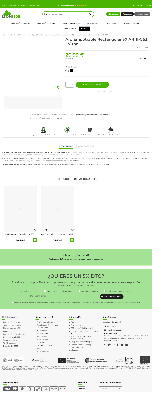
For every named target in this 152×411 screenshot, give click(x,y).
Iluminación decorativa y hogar (60, 291)
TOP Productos (9, 343)
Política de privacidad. (131, 303)
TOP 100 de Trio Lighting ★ (82, 328)
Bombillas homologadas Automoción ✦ (81, 337)
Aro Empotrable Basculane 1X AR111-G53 (20, 235)
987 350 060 (7, 5)
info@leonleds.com (32, 5)
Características (85, 146)
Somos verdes (43, 351)
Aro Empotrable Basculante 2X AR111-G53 (57, 235)
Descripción (66, 146)
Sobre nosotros (43, 330)
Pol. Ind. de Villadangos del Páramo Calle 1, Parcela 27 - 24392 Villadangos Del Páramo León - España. (127, 337)
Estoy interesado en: (29, 291)
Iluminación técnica (89, 291)
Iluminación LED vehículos (14, 334)
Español (111, 389)
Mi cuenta (75, 350)
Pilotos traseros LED (11, 328)
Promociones (76, 325)
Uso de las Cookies (44, 345)
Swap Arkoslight (10, 340)
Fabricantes (42, 336)
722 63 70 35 (18, 5)
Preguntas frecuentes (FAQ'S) (83, 342)
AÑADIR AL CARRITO (92, 85)
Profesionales (142, 14)
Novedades (113, 14)
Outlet (73, 322)
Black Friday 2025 (10, 346)
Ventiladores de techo (12, 325)
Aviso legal (41, 342)
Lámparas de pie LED (12, 337)
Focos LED (7, 331)
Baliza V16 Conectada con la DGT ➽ (84, 332)
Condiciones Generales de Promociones (47, 326)
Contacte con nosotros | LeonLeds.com (81, 346)
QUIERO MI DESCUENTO (111, 296)
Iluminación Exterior (11, 322)
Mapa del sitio (42, 339)
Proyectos (127, 14)
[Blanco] (7, 230)
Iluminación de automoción (118, 291)
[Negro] (46, 230)
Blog (39, 348)
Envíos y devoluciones (46, 322)
